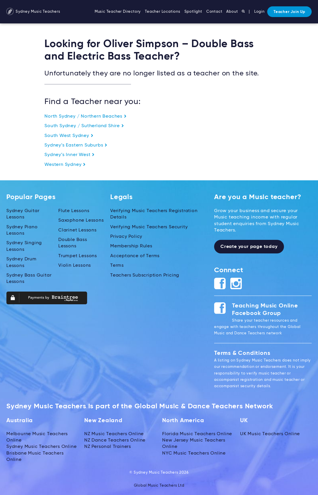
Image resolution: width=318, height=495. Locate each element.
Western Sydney (65, 164)
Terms (117, 265)
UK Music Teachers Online (270, 434)
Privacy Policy (126, 236)
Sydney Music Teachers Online (41, 446)
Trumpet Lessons (77, 256)
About (232, 12)
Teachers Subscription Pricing (144, 275)
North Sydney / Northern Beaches (85, 116)
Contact (214, 12)
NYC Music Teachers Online (194, 453)
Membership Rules (131, 246)
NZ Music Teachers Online (114, 434)
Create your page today (249, 246)
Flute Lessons (73, 211)
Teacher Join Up (289, 12)
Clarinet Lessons (77, 230)
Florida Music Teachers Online (197, 434)
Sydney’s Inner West (69, 155)
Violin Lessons (74, 265)
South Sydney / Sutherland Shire (84, 126)
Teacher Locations (162, 12)
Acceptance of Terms (135, 256)
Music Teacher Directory (118, 12)
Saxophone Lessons (81, 220)
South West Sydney (68, 136)
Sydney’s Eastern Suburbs (75, 145)
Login (259, 12)
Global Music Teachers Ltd (159, 485)
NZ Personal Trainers (107, 446)
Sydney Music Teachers (33, 12)
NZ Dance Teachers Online (114, 440)
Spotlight (193, 12)
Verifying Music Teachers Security (149, 227)
